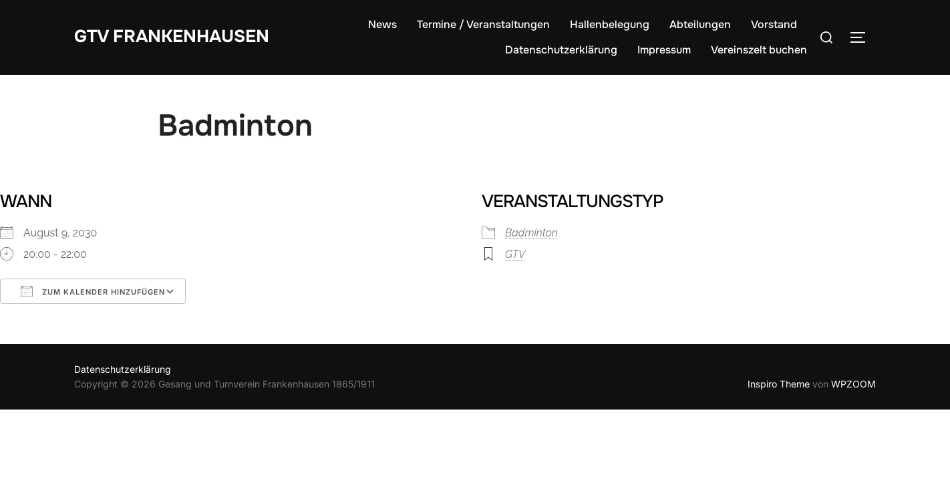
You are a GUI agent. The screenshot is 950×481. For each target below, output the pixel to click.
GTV (515, 254)
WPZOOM (853, 383)
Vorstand (774, 24)
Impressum (664, 50)
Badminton (531, 232)
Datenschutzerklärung (561, 50)
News (382, 24)
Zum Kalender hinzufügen (93, 291)
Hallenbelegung (609, 24)
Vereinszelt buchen (759, 50)
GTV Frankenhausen (171, 36)
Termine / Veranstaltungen (483, 24)
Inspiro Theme (779, 383)
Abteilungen (700, 24)
